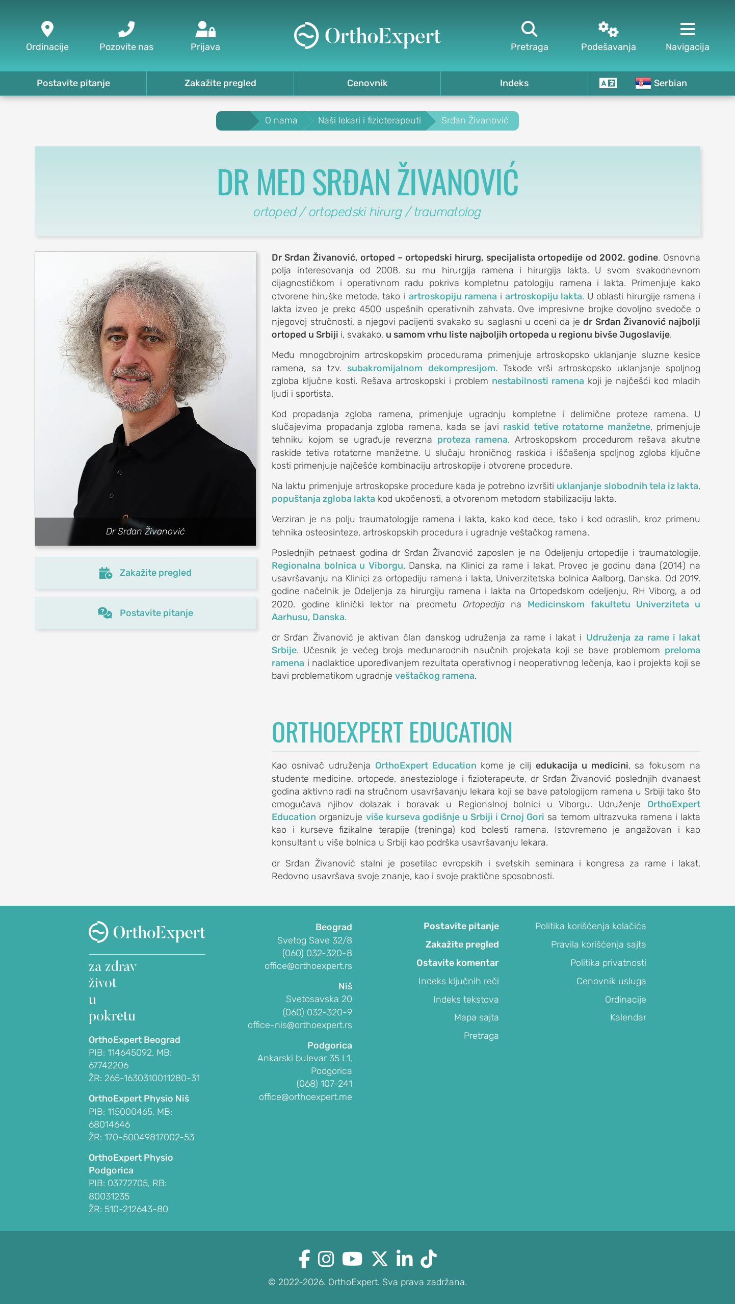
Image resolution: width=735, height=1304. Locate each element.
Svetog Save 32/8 (314, 940)
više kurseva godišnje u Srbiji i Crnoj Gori (455, 817)
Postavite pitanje (73, 83)
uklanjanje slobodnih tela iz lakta (627, 486)
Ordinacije (625, 999)
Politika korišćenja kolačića (590, 926)
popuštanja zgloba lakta (323, 498)
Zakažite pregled (220, 83)
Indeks (514, 83)
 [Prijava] (205, 37)
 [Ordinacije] (47, 37)
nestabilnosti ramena (538, 381)
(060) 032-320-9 (317, 1012)
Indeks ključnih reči (458, 981)
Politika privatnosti (608, 962)
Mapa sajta (476, 1017)
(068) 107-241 (324, 1083)
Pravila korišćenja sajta (598, 944)
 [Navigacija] (688, 37)
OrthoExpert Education (426, 765)
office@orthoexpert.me (305, 1097)
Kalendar (628, 1017)
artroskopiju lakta (543, 296)
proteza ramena (472, 439)
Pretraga (481, 1035)
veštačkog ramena (435, 675)
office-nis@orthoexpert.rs (300, 1025)
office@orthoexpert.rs (308, 965)
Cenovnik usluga (611, 981)
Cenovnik (367, 83)
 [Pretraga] (530, 37)
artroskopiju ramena (453, 296)
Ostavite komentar (457, 962)
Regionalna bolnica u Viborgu (337, 565)
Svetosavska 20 (319, 999)
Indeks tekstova (466, 999)
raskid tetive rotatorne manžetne (576, 426)
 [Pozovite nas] (126, 37)
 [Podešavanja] (609, 37)
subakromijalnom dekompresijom (421, 368)
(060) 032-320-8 (317, 953)
